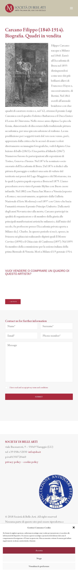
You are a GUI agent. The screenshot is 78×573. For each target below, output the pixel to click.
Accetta (39, 550)
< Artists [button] (13, 302)
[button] (73, 527)
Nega (39, 558)
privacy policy (13, 462)
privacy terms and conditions (37, 387)
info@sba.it (34, 452)
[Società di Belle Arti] (25, 8)
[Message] (39, 362)
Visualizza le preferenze (39, 566)
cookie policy (31, 462)
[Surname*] (56, 326)
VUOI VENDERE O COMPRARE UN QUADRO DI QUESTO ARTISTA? (37, 272)
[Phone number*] (56, 335)
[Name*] (21, 326)
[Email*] (21, 335)
